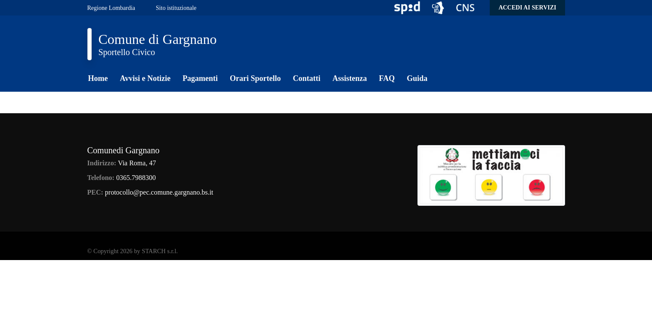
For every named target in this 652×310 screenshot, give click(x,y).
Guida (417, 78)
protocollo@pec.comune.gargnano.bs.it (159, 192)
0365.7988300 (136, 177)
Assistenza (350, 78)
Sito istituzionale (176, 8)
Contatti (307, 78)
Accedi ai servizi (527, 7)
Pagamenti (200, 78)
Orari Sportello (255, 78)
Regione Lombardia (111, 8)
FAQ (387, 78)
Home (98, 78)
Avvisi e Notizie (145, 78)
